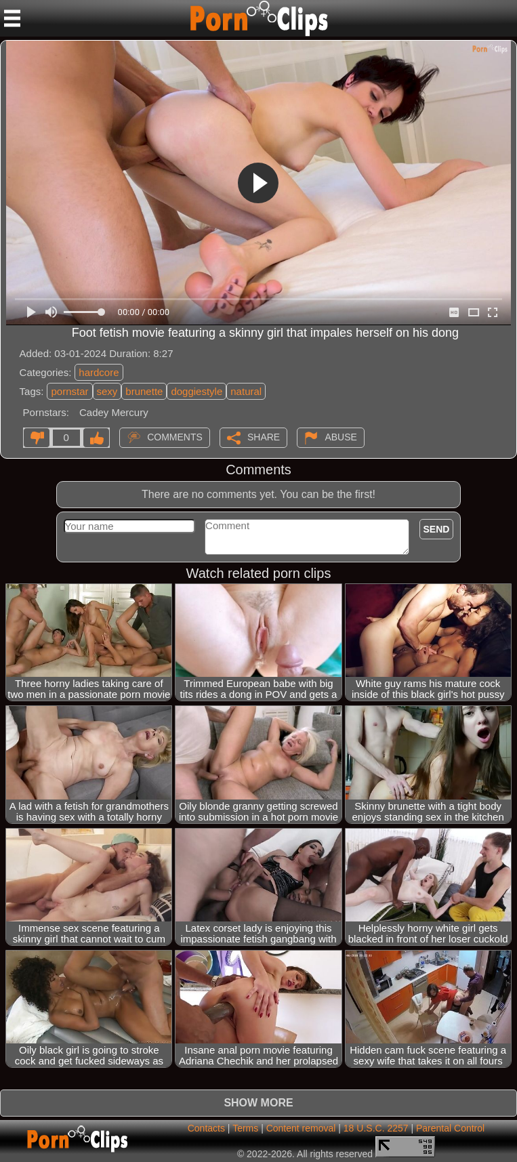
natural (246, 391)
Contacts (206, 1128)
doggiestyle (196, 391)
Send (436, 529)
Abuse (340, 437)
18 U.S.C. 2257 (376, 1128)
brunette (144, 391)
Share (263, 437)
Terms (245, 1128)
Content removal (301, 1128)
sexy (107, 391)
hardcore (99, 372)
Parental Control (450, 1128)
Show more (258, 1102)
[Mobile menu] (12, 18)
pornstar (69, 391)
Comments (175, 437)
